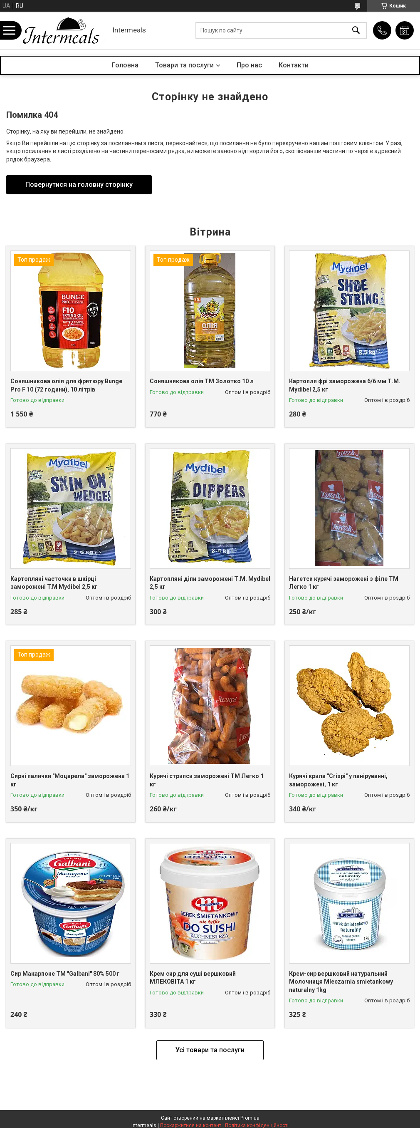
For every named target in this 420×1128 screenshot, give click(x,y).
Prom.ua (249, 1118)
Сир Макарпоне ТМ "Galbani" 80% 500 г (65, 973)
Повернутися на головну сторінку (79, 184)
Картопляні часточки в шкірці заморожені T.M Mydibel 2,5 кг (54, 582)
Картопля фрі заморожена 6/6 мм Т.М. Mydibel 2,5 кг (344, 385)
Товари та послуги (184, 65)
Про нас (249, 65)
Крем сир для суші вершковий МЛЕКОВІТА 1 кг (193, 977)
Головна (125, 65)
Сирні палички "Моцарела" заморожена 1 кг (69, 780)
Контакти (294, 65)
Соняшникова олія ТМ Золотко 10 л (202, 381)
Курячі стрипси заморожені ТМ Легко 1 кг (207, 780)
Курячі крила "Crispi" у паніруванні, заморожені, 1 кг (338, 780)
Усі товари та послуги (210, 1050)
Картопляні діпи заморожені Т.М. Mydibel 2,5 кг (210, 582)
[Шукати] (356, 30)
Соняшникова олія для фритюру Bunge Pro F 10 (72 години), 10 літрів (66, 385)
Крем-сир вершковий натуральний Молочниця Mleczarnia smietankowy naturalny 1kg (341, 981)
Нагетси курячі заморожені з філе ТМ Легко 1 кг (343, 582)
